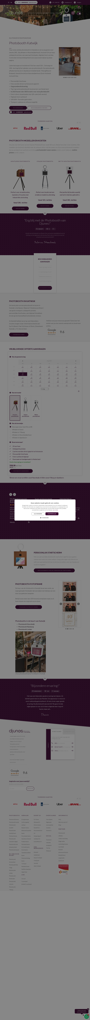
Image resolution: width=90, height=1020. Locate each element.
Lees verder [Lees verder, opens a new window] (55, 510)
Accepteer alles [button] (52, 513)
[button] (45, 518)
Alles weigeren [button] (38, 513)
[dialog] (45, 510)
